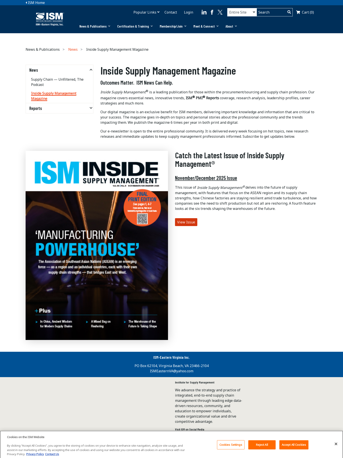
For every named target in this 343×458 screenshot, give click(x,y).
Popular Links (144, 12)
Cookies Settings (230, 447)
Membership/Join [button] (173, 26)
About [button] (231, 26)
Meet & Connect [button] (206, 26)
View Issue (186, 222)
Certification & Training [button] (135, 26)
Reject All (262, 447)
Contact (170, 12)
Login (188, 12)
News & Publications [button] (94, 26)
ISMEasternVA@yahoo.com (171, 371)
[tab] (95, 26)
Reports (35, 108)
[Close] (336, 446)
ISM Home (35, 2)
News (73, 49)
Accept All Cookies (294, 447)
